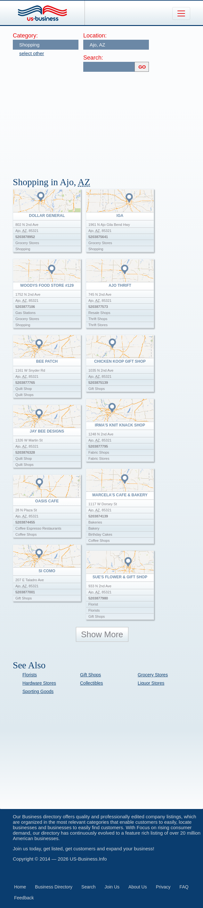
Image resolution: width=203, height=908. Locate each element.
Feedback (24, 897)
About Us (137, 886)
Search (88, 886)
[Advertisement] (108, 121)
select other (31, 53)
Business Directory (53, 886)
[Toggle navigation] (181, 13)
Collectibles (91, 683)
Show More (102, 634)
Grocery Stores (153, 674)
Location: (95, 35)
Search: (93, 57)
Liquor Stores (151, 683)
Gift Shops (90, 674)
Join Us (111, 886)
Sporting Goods (37, 691)
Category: (25, 35)
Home (20, 886)
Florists (29, 674)
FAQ (184, 886)
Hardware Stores (39, 683)
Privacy (163, 886)
